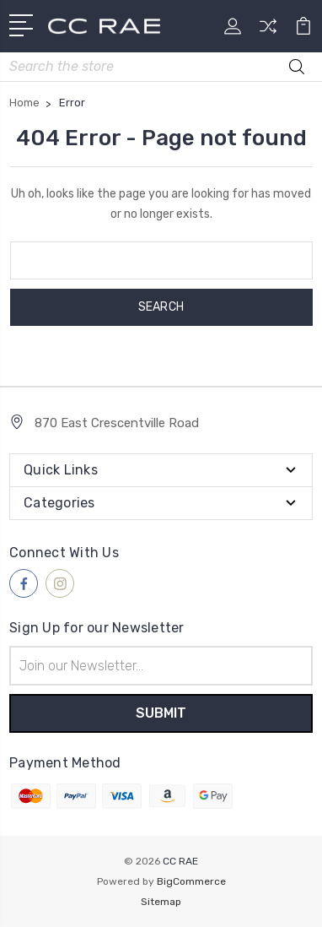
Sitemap (161, 902)
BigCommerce (191, 881)
